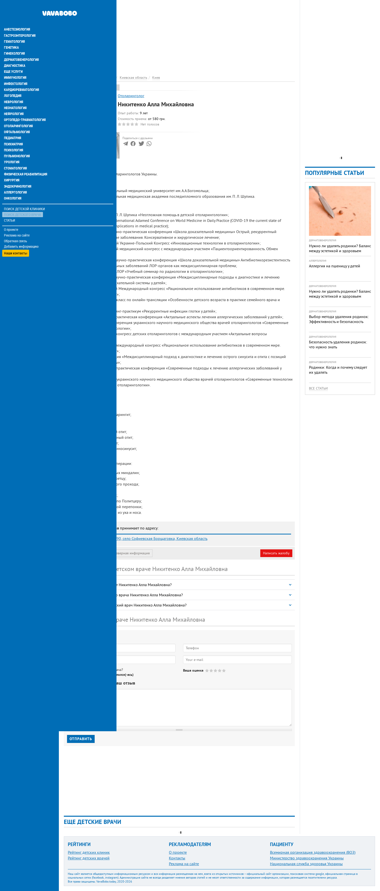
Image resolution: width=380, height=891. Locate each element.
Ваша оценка (193, 670)
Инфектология (16, 72)
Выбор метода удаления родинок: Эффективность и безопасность (339, 319)
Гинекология (14, 42)
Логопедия (13, 83)
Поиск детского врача (22, 201)
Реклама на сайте (17, 221)
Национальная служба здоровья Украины (306, 863)
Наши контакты (16, 238)
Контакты (177, 857)
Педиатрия (12, 125)
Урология (12, 149)
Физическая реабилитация (25, 161)
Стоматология (15, 155)
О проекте (11, 216)
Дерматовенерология (21, 48)
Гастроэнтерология (20, 24)
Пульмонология (17, 143)
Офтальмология (17, 119)
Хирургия (12, 167)
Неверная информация (132, 553)
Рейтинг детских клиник (89, 852)
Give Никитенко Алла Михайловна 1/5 (207, 670)
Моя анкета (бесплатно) (87, 553)
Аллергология (15, 179)
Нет (89, 674)
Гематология (14, 30)
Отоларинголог (131, 95)
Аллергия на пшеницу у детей (334, 265)
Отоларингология (18, 113)
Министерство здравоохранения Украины (307, 857)
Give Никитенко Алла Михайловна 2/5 (211, 670)
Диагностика (15, 54)
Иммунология (15, 66)
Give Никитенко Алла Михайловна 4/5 (220, 670)
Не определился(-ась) (117, 674)
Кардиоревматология (21, 78)
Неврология (13, 89)
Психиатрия (13, 131)
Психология (13, 137)
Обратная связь (16, 227)
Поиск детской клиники (24, 195)
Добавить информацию (21, 233)
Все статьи (318, 388)
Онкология (13, 185)
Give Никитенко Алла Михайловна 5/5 (224, 670)
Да (76, 674)
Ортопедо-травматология (25, 107)
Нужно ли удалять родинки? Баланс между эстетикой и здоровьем (340, 248)
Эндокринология (18, 173)
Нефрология (14, 101)
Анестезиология (17, 18)
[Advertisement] (179, 35)
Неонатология (15, 95)
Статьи (10, 206)
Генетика (11, 36)
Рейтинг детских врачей (89, 857)
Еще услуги (13, 60)
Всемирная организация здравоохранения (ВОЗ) (312, 852)
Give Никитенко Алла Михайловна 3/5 (216, 670)
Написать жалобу (276, 553)
